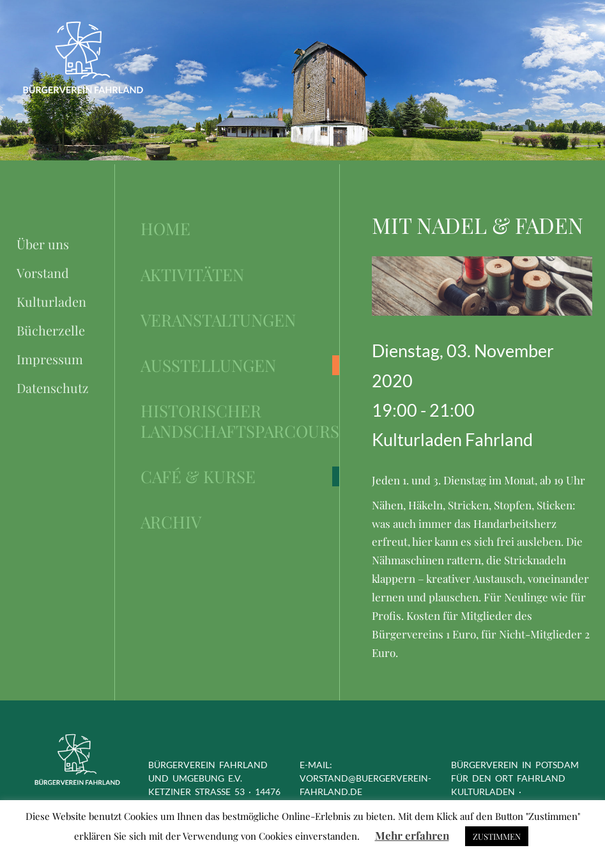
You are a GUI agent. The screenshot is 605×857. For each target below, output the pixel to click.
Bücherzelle (51, 330)
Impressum (50, 358)
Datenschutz (53, 387)
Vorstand (43, 272)
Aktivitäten (192, 274)
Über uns (43, 243)
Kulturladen (51, 301)
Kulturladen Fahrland (452, 439)
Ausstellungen (208, 365)
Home (165, 228)
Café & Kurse (198, 476)
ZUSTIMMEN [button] (497, 836)
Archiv (171, 522)
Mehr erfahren (412, 835)
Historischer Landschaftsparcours (240, 421)
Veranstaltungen (218, 320)
